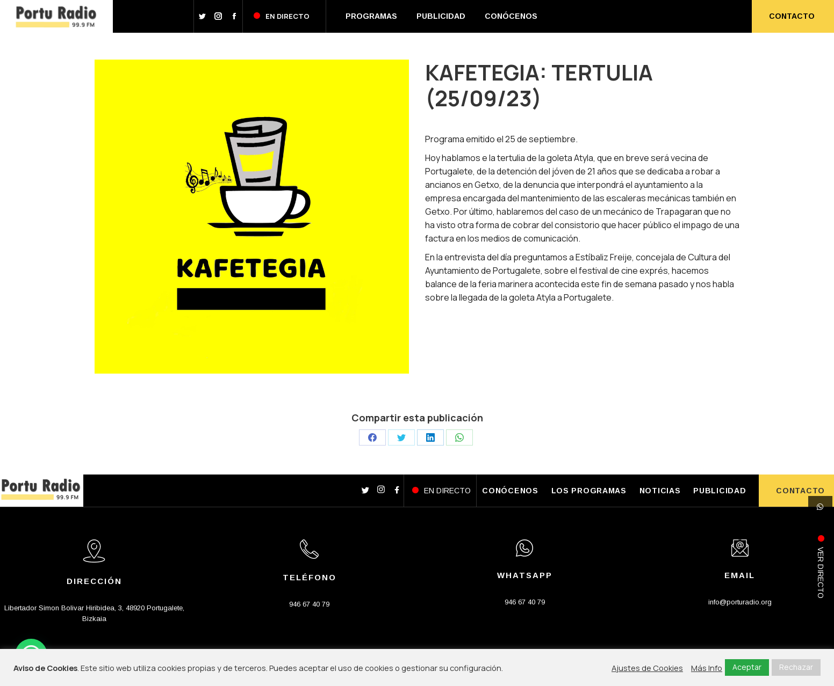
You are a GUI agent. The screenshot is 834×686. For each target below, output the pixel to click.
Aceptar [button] (746, 667)
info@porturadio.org (740, 602)
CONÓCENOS (510, 490)
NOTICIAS (660, 490)
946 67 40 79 (309, 604)
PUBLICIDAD (719, 490)
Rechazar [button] (796, 667)
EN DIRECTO (447, 490)
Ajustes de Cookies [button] (647, 668)
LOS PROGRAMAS (589, 490)
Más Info (706, 668)
